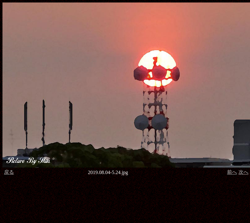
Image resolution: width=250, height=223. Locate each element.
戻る (9, 172)
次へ (243, 172)
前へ (232, 172)
